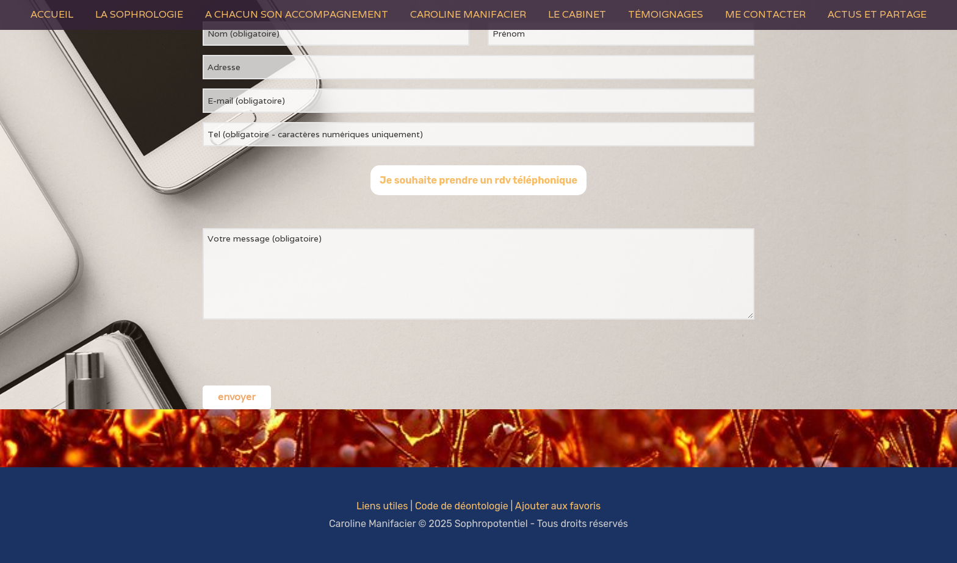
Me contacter (765, 14)
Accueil (52, 14)
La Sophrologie (139, 14)
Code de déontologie (461, 506)
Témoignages (665, 14)
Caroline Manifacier (468, 14)
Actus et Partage (877, 14)
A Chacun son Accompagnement (296, 14)
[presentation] (295, 352)
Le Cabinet (577, 14)
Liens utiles (382, 506)
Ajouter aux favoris (558, 506)
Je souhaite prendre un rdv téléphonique (478, 180)
